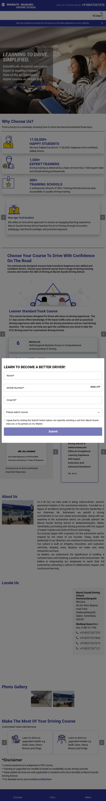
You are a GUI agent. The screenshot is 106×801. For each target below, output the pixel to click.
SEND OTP (95, 387)
